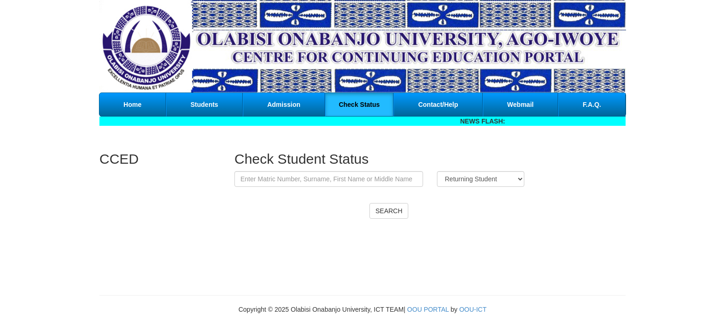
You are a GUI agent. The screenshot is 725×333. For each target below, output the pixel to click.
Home (132, 104)
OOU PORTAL (428, 309)
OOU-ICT (472, 309)
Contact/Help (438, 104)
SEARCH (388, 211)
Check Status (359, 104)
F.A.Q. (592, 104)
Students (204, 104)
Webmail (520, 104)
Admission (284, 104)
